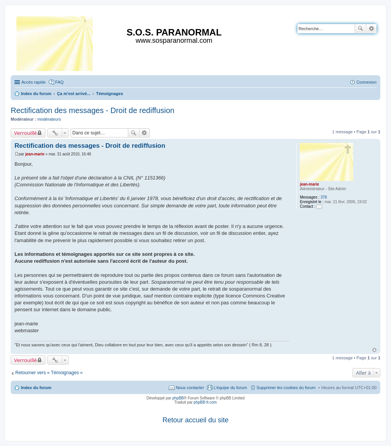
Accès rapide (33, 82)
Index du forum (36, 387)
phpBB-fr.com (205, 402)
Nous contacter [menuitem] (190, 387)
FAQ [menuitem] (59, 82)
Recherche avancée (371, 28)
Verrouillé (25, 132)
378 (323, 197)
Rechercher (360, 28)
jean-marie (309, 184)
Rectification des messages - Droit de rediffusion (92, 110)
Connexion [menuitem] (366, 82)
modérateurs (49, 119)
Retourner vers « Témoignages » (49, 372)
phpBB (178, 398)
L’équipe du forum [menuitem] (230, 387)
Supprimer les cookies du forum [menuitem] (286, 387)
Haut (374, 350)
